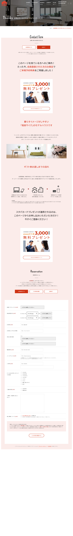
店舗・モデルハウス (12, 307)
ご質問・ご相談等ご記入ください (12, 396)
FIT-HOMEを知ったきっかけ (13, 374)
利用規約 (49, 446)
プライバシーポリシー (43, 446)
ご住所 (10, 364)
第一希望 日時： (23, 313)
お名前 (10, 325)
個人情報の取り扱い (27, 415)
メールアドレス (11, 356)
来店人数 (10, 336)
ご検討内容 (11, 389)
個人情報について (12, 416)
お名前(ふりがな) (12, 330)
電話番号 (10, 350)
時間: (39, 313)
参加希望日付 (11, 313)
